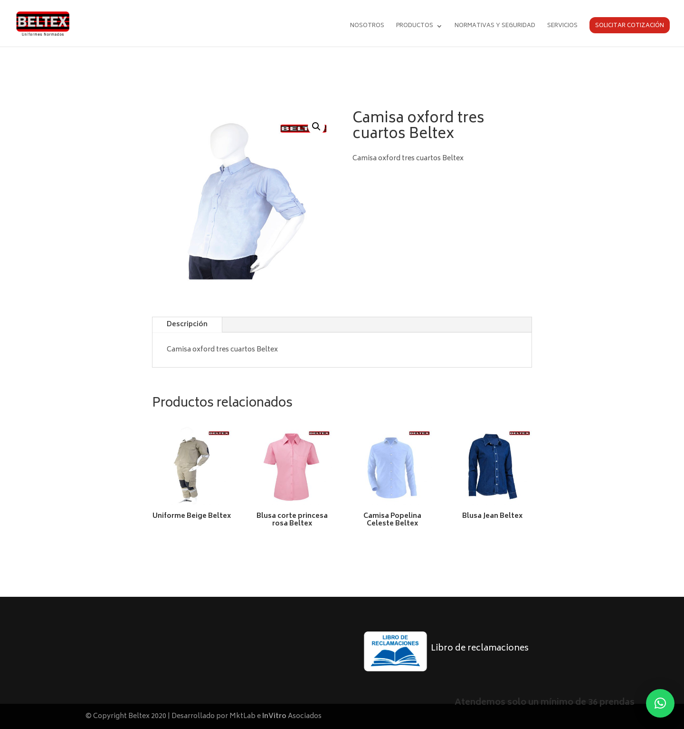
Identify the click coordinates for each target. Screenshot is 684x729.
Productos (414, 27)
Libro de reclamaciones (480, 648)
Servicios (562, 27)
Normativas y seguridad (495, 27)
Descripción (187, 324)
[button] (316, 126)
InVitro (274, 716)
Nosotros (367, 27)
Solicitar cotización (629, 26)
